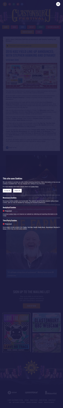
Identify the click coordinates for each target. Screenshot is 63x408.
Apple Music (41, 227)
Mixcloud (56, 227)
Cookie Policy (34, 186)
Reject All (17, 190)
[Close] (58, 4)
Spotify (35, 227)
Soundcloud (49, 227)
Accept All (7, 190)
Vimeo (4, 229)
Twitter (25, 227)
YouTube (30, 227)
